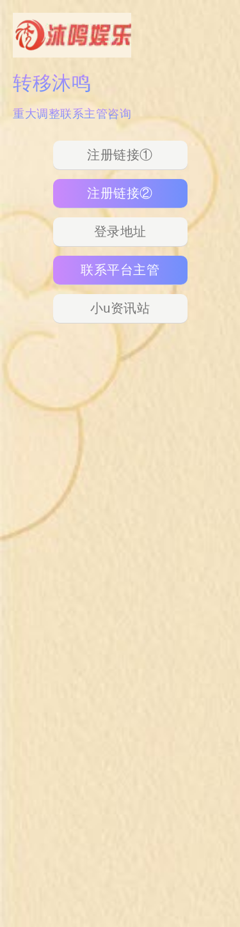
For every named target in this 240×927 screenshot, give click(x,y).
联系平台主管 (120, 270)
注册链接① (120, 155)
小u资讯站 (120, 308)
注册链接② (120, 193)
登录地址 (120, 231)
